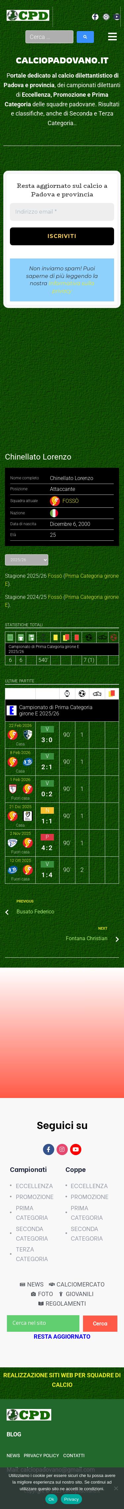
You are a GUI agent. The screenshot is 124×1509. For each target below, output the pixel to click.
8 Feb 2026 (20, 752)
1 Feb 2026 (20, 779)
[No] (115, 1488)
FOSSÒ (70, 501)
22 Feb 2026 (20, 725)
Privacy (71, 1499)
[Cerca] (100, 1324)
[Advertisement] (62, 376)
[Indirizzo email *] (62, 212)
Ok (51, 1499)
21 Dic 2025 (20, 806)
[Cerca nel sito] (43, 1323)
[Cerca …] (49, 36)
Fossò (55, 576)
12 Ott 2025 (20, 860)
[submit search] (85, 37)
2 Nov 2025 (20, 833)
